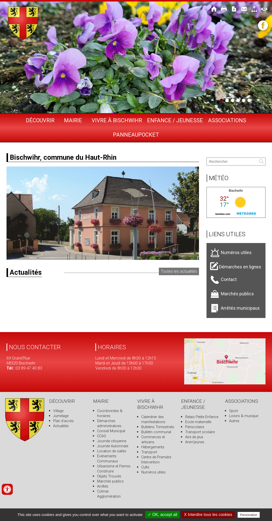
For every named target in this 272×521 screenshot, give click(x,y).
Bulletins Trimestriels (157, 427)
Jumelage (61, 416)
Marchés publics (110, 481)
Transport (149, 452)
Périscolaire (194, 427)
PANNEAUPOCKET (136, 135)
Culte (145, 467)
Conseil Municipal (111, 431)
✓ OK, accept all (162, 514)
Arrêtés (102, 486)
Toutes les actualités (179, 271)
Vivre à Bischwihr (117, 120)
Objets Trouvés (109, 476)
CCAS (101, 436)
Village (58, 411)
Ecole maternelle (198, 422)
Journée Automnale (112, 446)
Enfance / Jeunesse (175, 120)
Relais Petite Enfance (201, 417)
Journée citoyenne (111, 441)
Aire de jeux (194, 437)
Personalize (248, 515)
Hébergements (152, 447)
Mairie (73, 120)
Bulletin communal (156, 432)
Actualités (61, 426)
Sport (233, 411)
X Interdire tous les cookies (208, 514)
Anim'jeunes (194, 442)
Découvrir (40, 120)
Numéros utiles (153, 472)
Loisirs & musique (243, 416)
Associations (227, 120)
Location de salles (111, 451)
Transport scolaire (200, 432)
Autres (234, 421)
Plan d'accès (63, 421)
